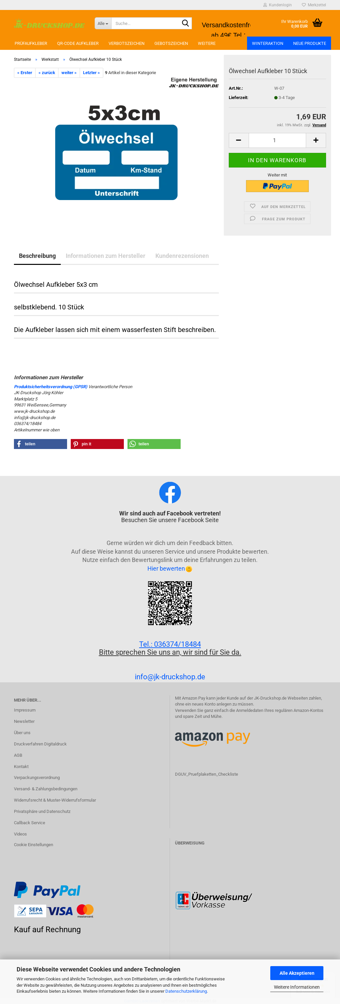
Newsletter (24, 721)
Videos (20, 834)
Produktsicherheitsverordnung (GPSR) (50, 386)
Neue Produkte (309, 43)
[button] (239, 140)
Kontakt (21, 766)
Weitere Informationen (297, 987)
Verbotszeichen (126, 43)
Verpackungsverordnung (37, 777)
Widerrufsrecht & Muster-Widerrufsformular (55, 800)
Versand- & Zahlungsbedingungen (45, 788)
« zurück (47, 72)
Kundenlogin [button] (277, 5)
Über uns (22, 732)
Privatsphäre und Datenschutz (42, 811)
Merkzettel (314, 5)
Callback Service (29, 822)
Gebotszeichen (171, 43)
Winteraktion (267, 43)
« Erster (24, 72)
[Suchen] (185, 24)
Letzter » (91, 72)
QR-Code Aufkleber (78, 43)
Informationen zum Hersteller (105, 255)
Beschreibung (37, 255)
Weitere (206, 43)
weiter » (69, 72)
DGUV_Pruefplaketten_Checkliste (206, 774)
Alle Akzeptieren (297, 973)
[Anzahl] (277, 140)
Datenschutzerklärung (186, 991)
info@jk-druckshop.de (170, 677)
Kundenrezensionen (182, 255)
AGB (18, 755)
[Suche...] (103, 23)
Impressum (25, 710)
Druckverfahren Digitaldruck (40, 743)
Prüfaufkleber (31, 43)
